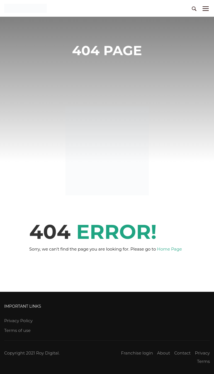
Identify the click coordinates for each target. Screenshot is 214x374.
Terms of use (17, 330)
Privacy (202, 353)
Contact (182, 353)
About (163, 353)
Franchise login (137, 353)
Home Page (169, 249)
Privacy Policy (18, 320)
